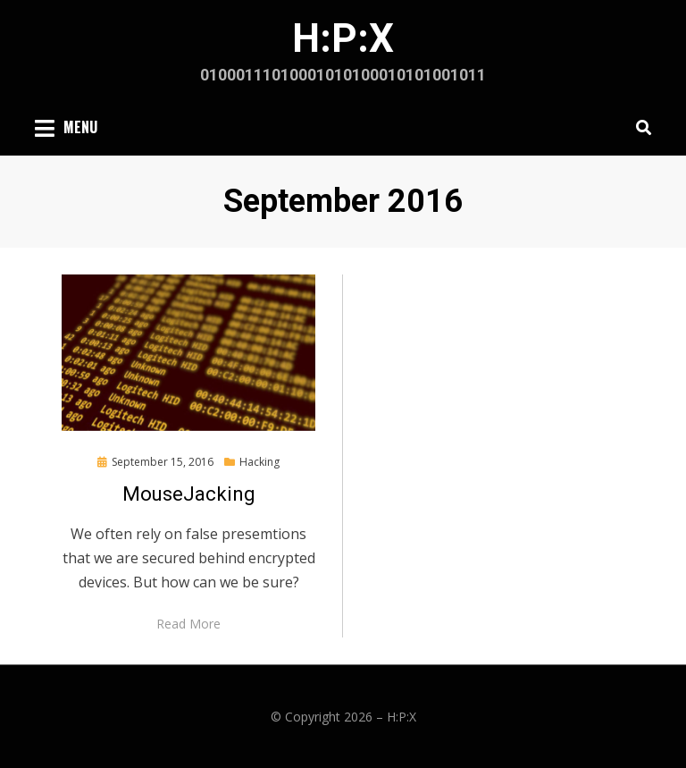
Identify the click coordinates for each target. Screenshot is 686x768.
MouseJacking (188, 494)
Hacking (259, 461)
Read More (188, 623)
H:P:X (343, 38)
